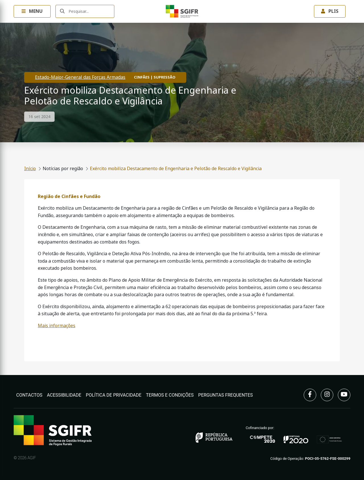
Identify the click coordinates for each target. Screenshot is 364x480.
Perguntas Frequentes (225, 395)
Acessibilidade (64, 395)
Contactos (29, 395)
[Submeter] (62, 11)
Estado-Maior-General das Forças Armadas (80, 77)
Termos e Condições (170, 395)
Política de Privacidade (114, 395)
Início (30, 168)
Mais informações (56, 325)
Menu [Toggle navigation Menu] (32, 11)
